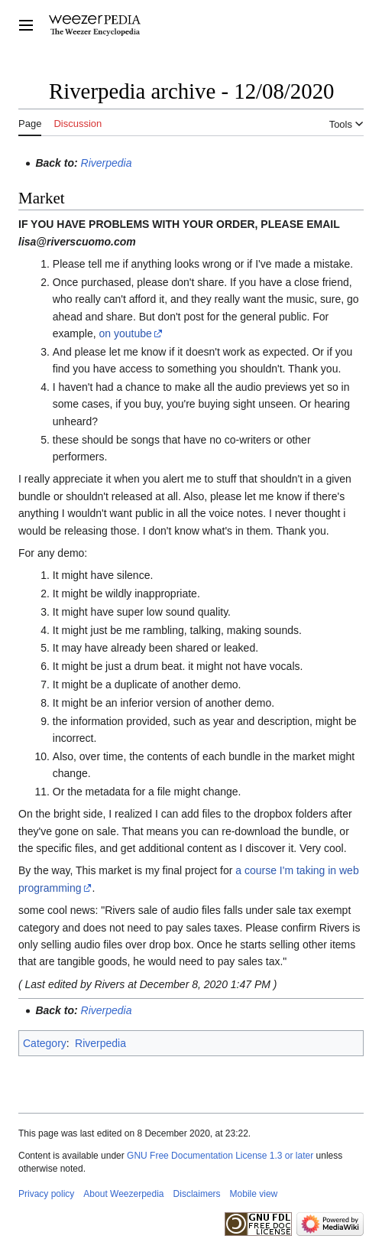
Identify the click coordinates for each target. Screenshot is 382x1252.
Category (44, 1043)
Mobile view (254, 1194)
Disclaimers (197, 1194)
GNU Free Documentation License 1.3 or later (220, 1155)
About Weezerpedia (123, 1194)
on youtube (125, 333)
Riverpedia (106, 163)
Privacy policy (46, 1194)
